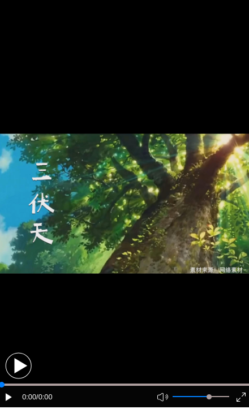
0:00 (29, 397)
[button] (18, 365)
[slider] (209, 396)
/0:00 (44, 397)
